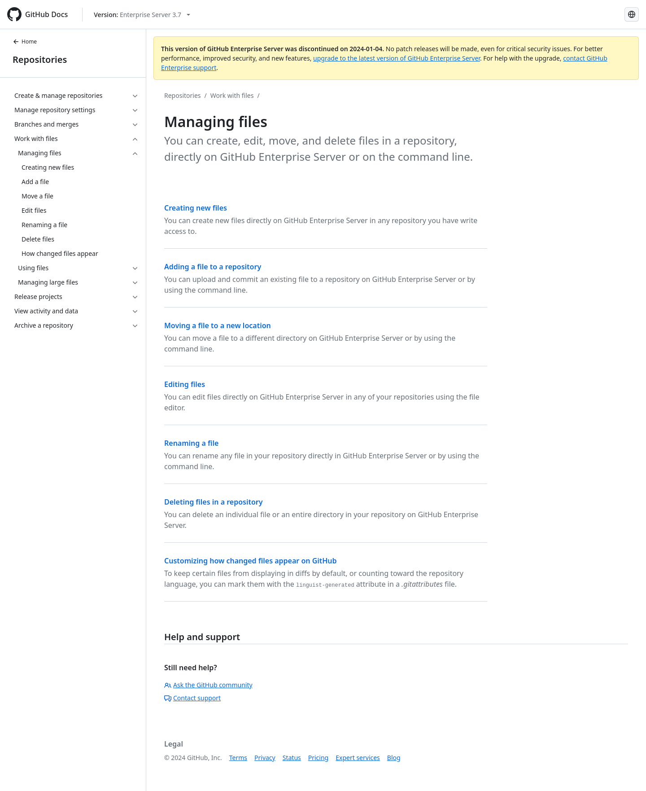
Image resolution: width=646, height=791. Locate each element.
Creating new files (195, 208)
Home (25, 41)
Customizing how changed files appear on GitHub (250, 561)
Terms (238, 757)
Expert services (358, 757)
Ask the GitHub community (208, 685)
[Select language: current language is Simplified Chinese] (631, 14)
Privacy (264, 757)
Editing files (184, 384)
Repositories (40, 59)
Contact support (192, 698)
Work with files (232, 95)
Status (292, 757)
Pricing (318, 757)
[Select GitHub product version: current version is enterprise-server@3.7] (142, 15)
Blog (394, 757)
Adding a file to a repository (212, 267)
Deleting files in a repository (213, 502)
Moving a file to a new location (217, 325)
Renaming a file (191, 443)
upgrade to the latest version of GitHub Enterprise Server (396, 58)
